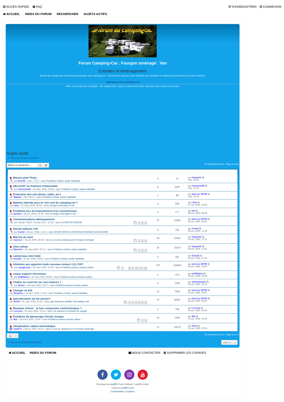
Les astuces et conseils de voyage (70, 311)
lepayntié (197, 177)
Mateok (17, 197)
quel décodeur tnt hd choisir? (32, 298)
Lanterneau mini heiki (27, 255)
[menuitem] (37, 7)
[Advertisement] (123, 119)
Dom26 (21, 181)
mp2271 (18, 329)
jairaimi (18, 213)
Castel (21, 232)
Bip (193, 316)
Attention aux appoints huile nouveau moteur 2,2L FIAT (48, 264)
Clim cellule (20, 246)
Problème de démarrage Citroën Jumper (38, 316)
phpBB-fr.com (128, 388)
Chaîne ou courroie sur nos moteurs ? (37, 282)
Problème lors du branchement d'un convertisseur (45, 210)
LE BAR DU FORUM (71, 222)
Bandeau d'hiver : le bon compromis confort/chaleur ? (47, 308)
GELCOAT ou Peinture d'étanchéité (35, 186)
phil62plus (23, 277)
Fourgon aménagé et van (62, 205)
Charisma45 (24, 189)
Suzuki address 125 (25, 228)
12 (145, 268)
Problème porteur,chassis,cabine (78, 267)
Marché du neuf (23, 237)
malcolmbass (199, 282)
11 (141, 268)
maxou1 (18, 240)
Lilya (16, 205)
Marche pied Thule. (25, 177)
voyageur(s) (24, 267)
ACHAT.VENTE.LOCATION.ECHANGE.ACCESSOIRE (81, 232)
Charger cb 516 (22, 290)
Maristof (18, 249)
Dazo (194, 326)
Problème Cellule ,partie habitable (63, 181)
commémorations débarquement (33, 219)
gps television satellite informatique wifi (70, 301)
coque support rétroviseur (29, 273)
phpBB (113, 384)
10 (137, 268)
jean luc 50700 (199, 194)
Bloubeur (18, 293)
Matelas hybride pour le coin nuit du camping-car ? (45, 202)
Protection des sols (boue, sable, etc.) (37, 194)
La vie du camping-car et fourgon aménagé (72, 240)
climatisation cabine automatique (34, 326)
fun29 (16, 301)
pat (193, 210)
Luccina (18, 311)
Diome (21, 285)
